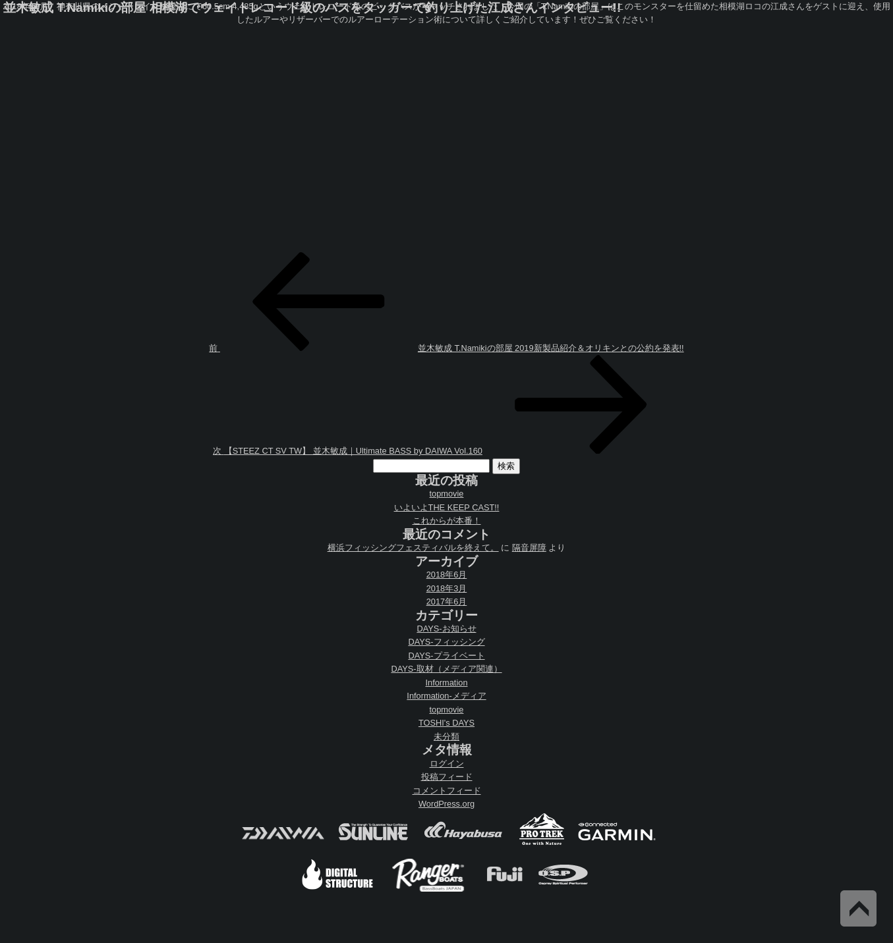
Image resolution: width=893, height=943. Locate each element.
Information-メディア (446, 696)
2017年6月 (446, 601)
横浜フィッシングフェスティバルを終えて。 (413, 547)
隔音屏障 (529, 547)
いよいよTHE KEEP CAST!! (447, 507)
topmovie (447, 493)
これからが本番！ (447, 520)
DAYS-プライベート (446, 655)
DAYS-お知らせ (446, 628)
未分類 (446, 736)
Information (446, 682)
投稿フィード (447, 777)
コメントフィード (447, 790)
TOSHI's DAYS (446, 723)
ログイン (447, 763)
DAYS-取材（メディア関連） (446, 669)
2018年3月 (446, 588)
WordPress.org (446, 804)
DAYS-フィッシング (446, 642)
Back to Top (858, 908)
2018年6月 (446, 574)
